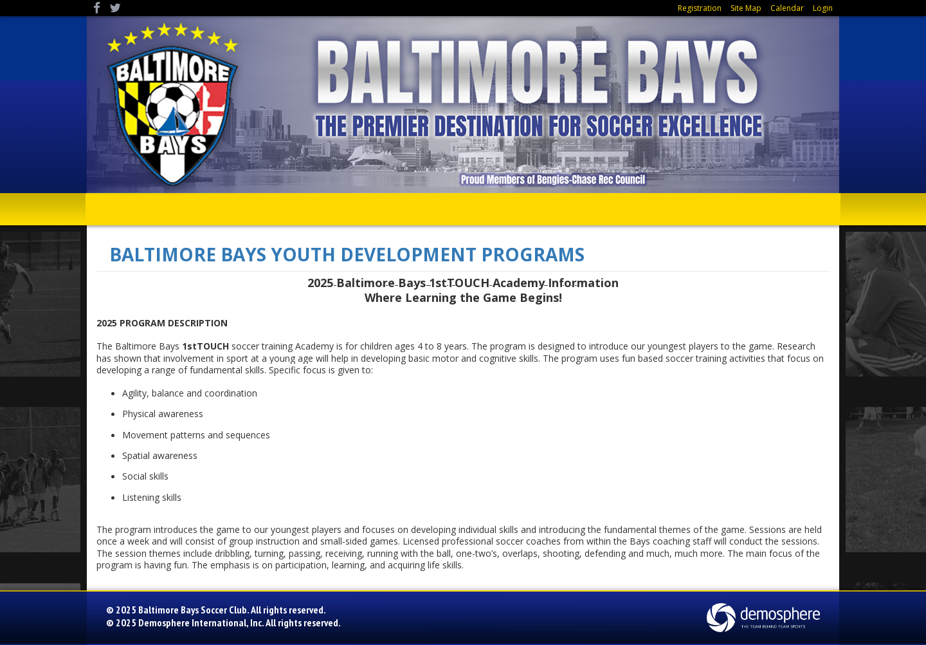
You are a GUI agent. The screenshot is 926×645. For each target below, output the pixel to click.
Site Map (746, 8)
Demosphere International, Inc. (201, 622)
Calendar (787, 8)
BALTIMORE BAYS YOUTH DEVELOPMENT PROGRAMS (347, 254)
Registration (700, 8)
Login (823, 8)
